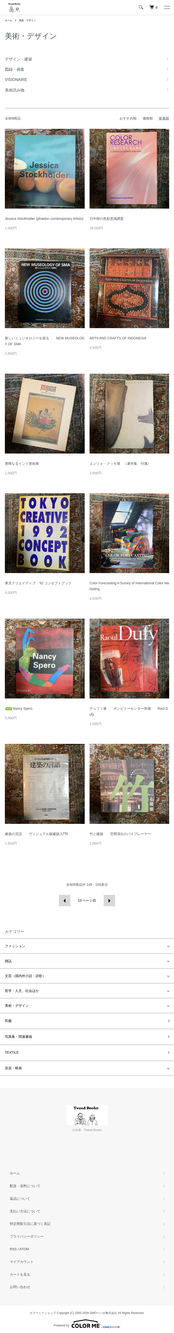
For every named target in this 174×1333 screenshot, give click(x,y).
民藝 (8, 1021)
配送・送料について (25, 1186)
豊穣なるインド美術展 (22, 463)
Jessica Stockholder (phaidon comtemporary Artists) (44, 219)
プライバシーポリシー (27, 1236)
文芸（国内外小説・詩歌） (25, 976)
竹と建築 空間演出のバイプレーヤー (120, 834)
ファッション (15, 946)
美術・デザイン (27, 20)
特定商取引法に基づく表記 (30, 1224)
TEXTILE (12, 1052)
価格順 (148, 118)
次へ (109, 900)
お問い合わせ (20, 1287)
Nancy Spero (18, 708)
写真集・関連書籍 (18, 1037)
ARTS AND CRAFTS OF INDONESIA (118, 338)
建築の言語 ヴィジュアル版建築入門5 (36, 834)
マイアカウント (22, 1262)
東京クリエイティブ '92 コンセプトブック (38, 583)
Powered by (87, 1323)
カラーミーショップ (43, 1313)
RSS (13, 1249)
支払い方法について (25, 1211)
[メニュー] (166, 7)
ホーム (8, 20)
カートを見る (20, 1274)
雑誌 (8, 961)
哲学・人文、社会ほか (22, 991)
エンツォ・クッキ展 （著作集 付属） (120, 463)
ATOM (24, 1249)
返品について (20, 1199)
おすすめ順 (128, 118)
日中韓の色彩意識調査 (107, 219)
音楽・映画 (13, 1068)
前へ (64, 900)
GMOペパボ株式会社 (103, 1313)
